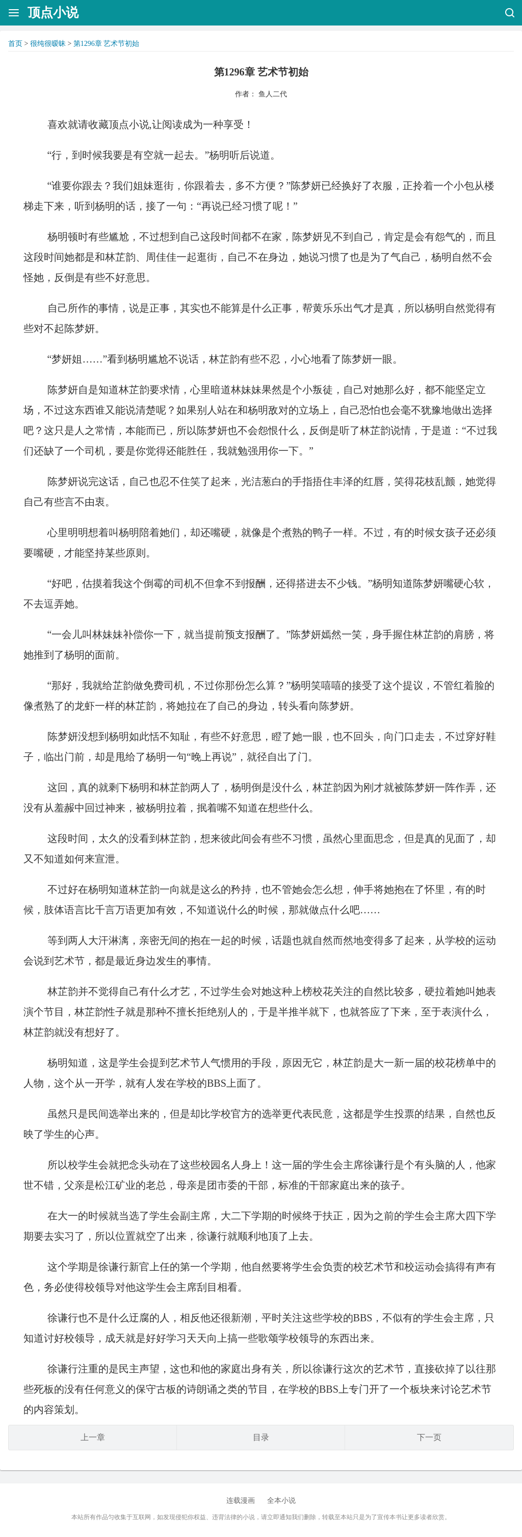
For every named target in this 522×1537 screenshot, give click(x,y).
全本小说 (281, 1500)
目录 (261, 1437)
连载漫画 (240, 1500)
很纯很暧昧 (48, 43)
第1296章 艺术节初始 (106, 43)
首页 (15, 43)
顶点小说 (53, 12)
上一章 (93, 1437)
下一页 (429, 1437)
